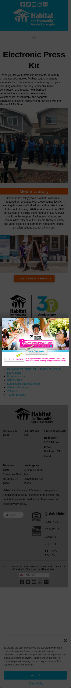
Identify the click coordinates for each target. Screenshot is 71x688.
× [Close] (64, 321)
